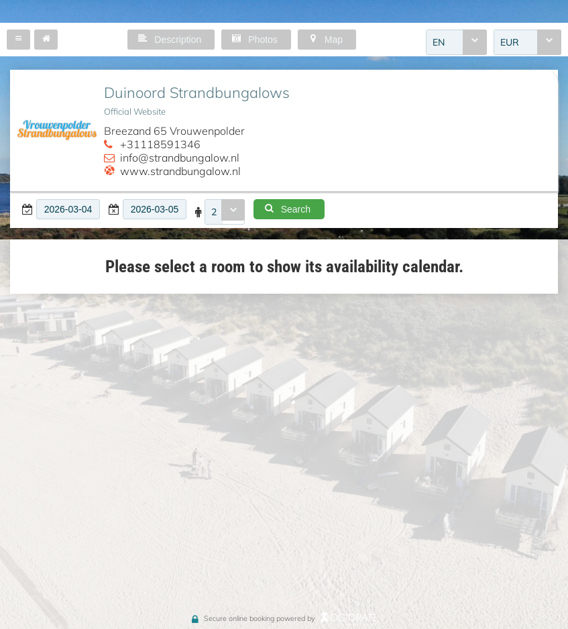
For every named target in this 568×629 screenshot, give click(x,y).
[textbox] (68, 209)
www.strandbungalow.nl (180, 171)
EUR (509, 42)
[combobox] (456, 42)
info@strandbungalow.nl (179, 157)
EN (439, 42)
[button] (18, 40)
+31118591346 (160, 144)
